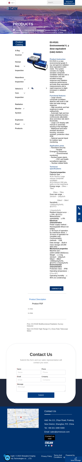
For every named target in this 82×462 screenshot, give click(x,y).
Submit (41, 395)
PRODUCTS (29, 30)
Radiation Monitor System (47, 30)
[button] (47, 11)
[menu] (47, 11)
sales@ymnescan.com (60, 432)
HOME (19, 30)
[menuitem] (47, 11)
